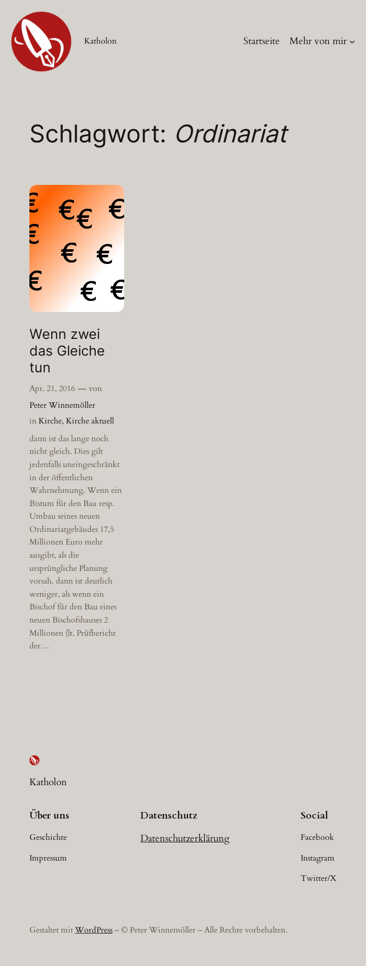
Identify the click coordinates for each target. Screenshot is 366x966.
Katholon (100, 41)
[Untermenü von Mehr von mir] (352, 41)
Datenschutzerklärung (185, 838)
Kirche (50, 421)
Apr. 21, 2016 (52, 388)
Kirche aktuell (90, 421)
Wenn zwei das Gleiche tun (67, 351)
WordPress (94, 930)
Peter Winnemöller (62, 405)
